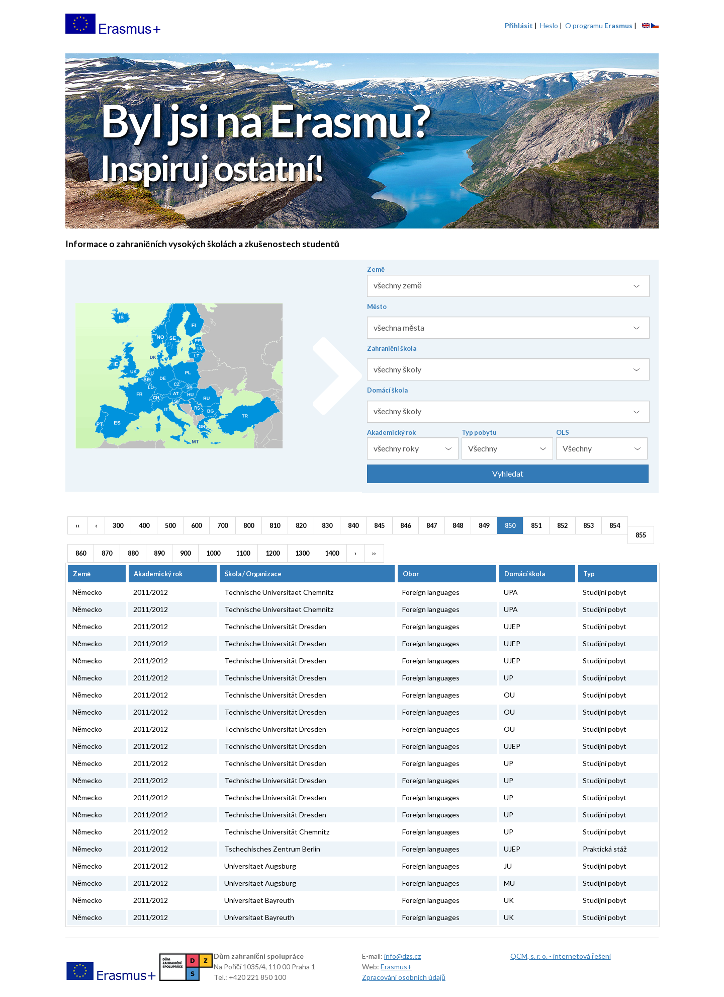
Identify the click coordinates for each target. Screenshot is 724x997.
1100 (243, 553)
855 (641, 535)
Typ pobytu (479, 432)
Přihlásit (519, 25)
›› (374, 553)
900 (185, 553)
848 (457, 525)
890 (159, 553)
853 (588, 525)
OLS (562, 432)
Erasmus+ (396, 966)
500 (170, 525)
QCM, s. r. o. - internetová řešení (560, 956)
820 (301, 525)
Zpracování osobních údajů (403, 977)
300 (118, 525)
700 (222, 525)
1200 (272, 553)
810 (274, 525)
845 (379, 525)
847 (431, 525)
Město (377, 306)
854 (614, 525)
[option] (362, 142)
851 (536, 525)
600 (196, 525)
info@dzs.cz (402, 956)
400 (144, 525)
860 (80, 553)
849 (484, 525)
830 (327, 525)
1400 (332, 553)
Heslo (549, 25)
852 (562, 525)
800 (248, 525)
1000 (213, 553)
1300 (302, 553)
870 (107, 553)
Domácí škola (387, 390)
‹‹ (77, 525)
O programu (598, 25)
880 (133, 553)
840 (353, 525)
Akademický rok (391, 432)
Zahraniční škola (391, 348)
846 (405, 525)
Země (376, 269)
